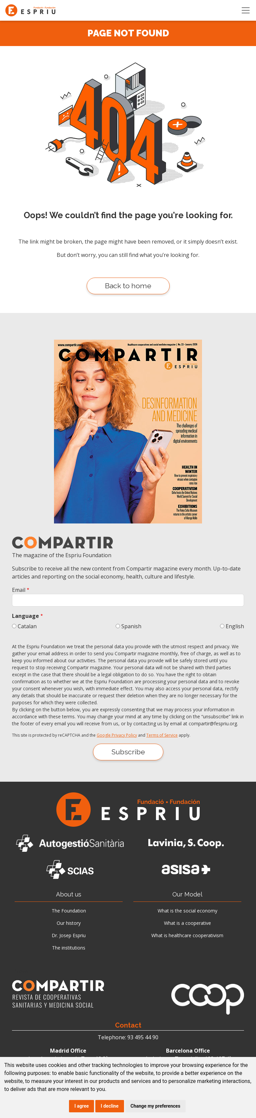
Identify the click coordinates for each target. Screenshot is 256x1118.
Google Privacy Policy (117, 735)
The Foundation (69, 910)
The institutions (68, 948)
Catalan (27, 626)
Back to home (128, 286)
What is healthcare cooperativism (187, 935)
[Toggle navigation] (246, 10)
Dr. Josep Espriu (69, 935)
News (22, 971)
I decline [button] (109, 1106)
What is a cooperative (187, 923)
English (235, 626)
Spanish (131, 626)
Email (18, 590)
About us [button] (68, 894)
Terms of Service (162, 735)
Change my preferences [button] (155, 1106)
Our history (69, 923)
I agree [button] (81, 1106)
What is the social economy (187, 910)
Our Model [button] (187, 894)
